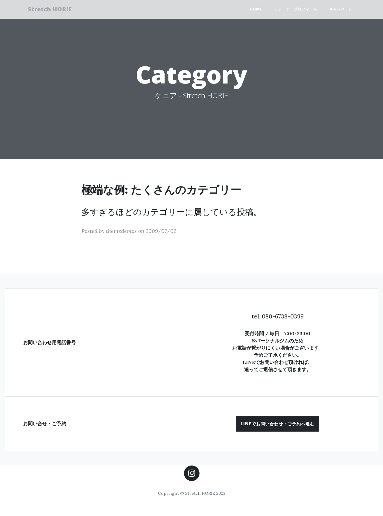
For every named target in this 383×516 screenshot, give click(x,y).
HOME (256, 9)
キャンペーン (340, 9)
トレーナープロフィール (295, 9)
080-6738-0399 (283, 316)
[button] (277, 423)
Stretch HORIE (52, 10)
